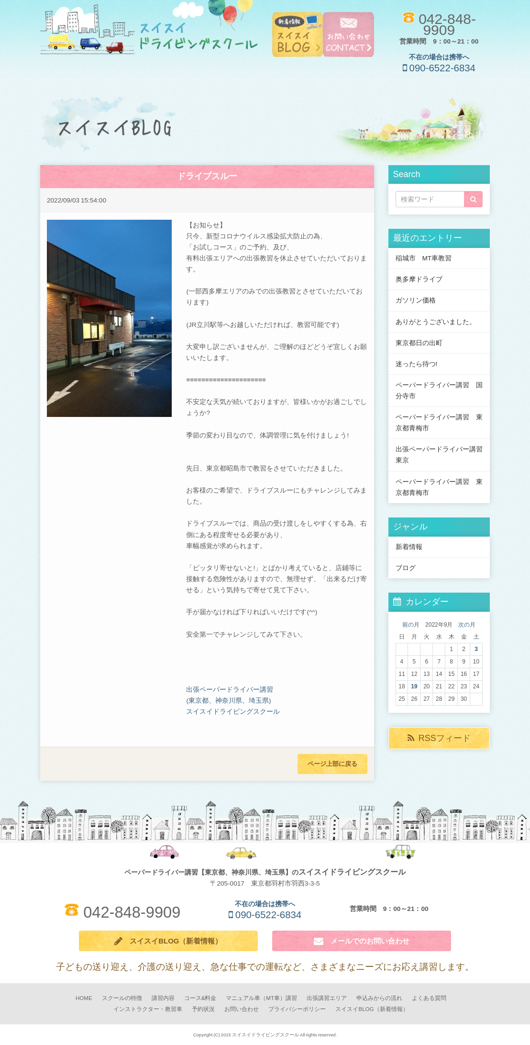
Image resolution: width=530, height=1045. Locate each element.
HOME (84, 998)
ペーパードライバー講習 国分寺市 (439, 390)
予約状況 (203, 1009)
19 (414, 686)
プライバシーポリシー (297, 1009)
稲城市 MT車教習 (424, 258)
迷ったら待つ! (417, 363)
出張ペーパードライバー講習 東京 (442, 454)
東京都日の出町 (419, 342)
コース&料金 (200, 998)
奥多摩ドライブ (419, 279)
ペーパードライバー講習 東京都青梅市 (439, 422)
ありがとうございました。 (436, 321)
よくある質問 (429, 998)
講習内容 (163, 998)
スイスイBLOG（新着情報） (168, 941)
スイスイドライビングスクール (233, 711)
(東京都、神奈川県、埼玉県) (228, 700)
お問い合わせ (241, 1009)
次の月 (466, 625)
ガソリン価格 (416, 300)
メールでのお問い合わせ (361, 941)
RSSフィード (439, 738)
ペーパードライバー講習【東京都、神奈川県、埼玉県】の (265, 872)
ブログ (406, 567)
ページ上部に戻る (332, 763)
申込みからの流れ (379, 998)
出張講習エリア (327, 998)
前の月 (411, 625)
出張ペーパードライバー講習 (229, 689)
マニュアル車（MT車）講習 (261, 998)
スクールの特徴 (122, 998)
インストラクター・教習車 (147, 1009)
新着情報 (409, 546)
